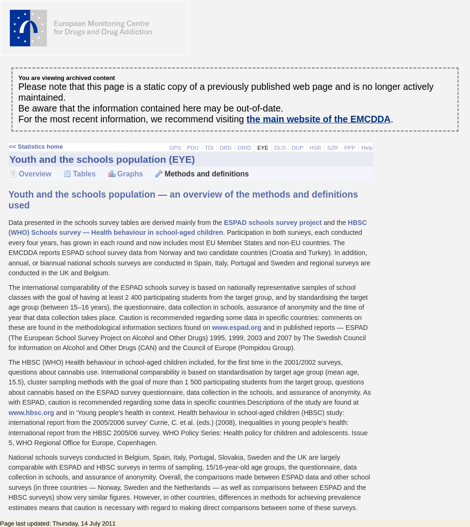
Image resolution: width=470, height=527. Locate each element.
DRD (225, 147)
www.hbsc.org (31, 412)
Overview (35, 174)
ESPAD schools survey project (273, 222)
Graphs (130, 174)
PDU (193, 147)
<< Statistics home (36, 146)
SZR (332, 147)
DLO (280, 147)
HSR (315, 147)
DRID (244, 147)
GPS (175, 147)
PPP (350, 147)
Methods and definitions (206, 174)
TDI (209, 147)
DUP (298, 147)
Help (367, 147)
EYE (262, 147)
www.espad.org (236, 327)
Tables (84, 174)
